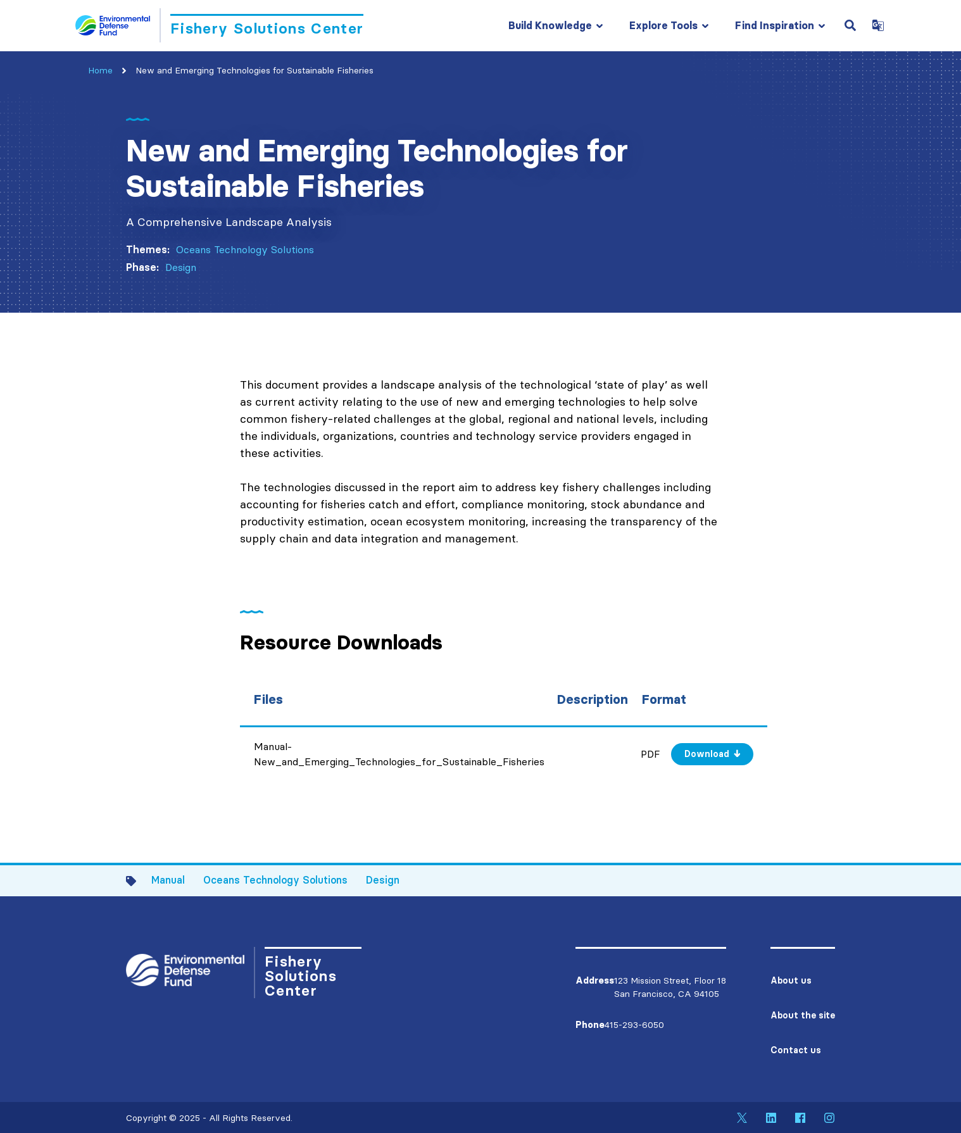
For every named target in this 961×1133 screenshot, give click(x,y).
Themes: (148, 249)
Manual (168, 879)
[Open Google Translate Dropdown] (878, 25)
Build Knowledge (550, 25)
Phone (590, 1024)
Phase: (142, 267)
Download (706, 754)
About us (791, 980)
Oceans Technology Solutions (245, 249)
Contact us (795, 1050)
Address (594, 980)
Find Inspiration (774, 25)
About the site (802, 1015)
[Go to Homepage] (219, 25)
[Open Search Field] (850, 25)
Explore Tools (663, 25)
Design (180, 267)
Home (100, 70)
